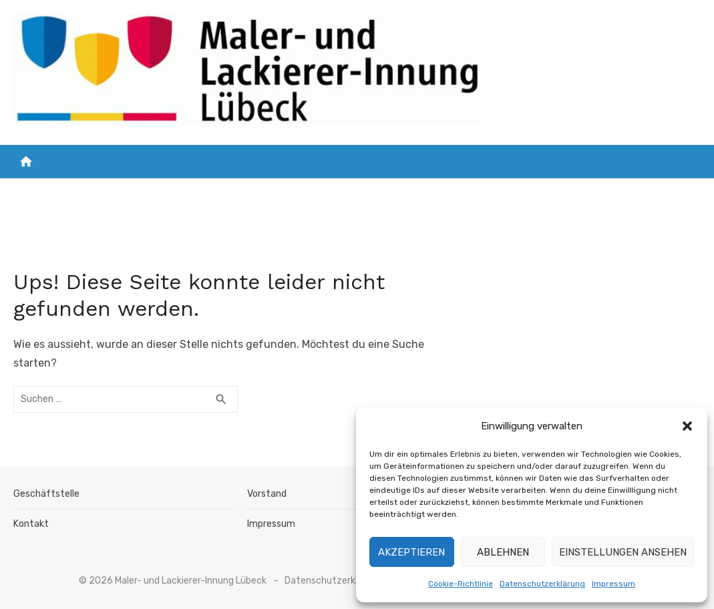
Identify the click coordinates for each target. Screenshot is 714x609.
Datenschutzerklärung (542, 583)
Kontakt (663, 192)
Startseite (59, 192)
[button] (687, 426)
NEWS (120, 192)
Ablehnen (503, 552)
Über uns (524, 192)
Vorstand (267, 493)
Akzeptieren (411, 552)
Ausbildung (444, 192)
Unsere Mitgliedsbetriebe (219, 192)
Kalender (599, 192)
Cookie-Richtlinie (460, 583)
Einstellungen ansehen (623, 552)
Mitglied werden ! (351, 192)
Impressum (613, 583)
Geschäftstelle (46, 493)
